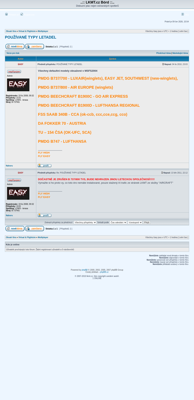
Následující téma (180, 53)
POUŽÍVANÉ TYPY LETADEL (30, 37)
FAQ (185, 15)
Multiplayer (43, 31)
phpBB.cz (104, 272)
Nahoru (9, 166)
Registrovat (27, 15)
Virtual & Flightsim (27, 31)
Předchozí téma (163, 53)
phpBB (85, 270)
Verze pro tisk (13, 53)
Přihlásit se (12, 15)
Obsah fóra (11, 31)
